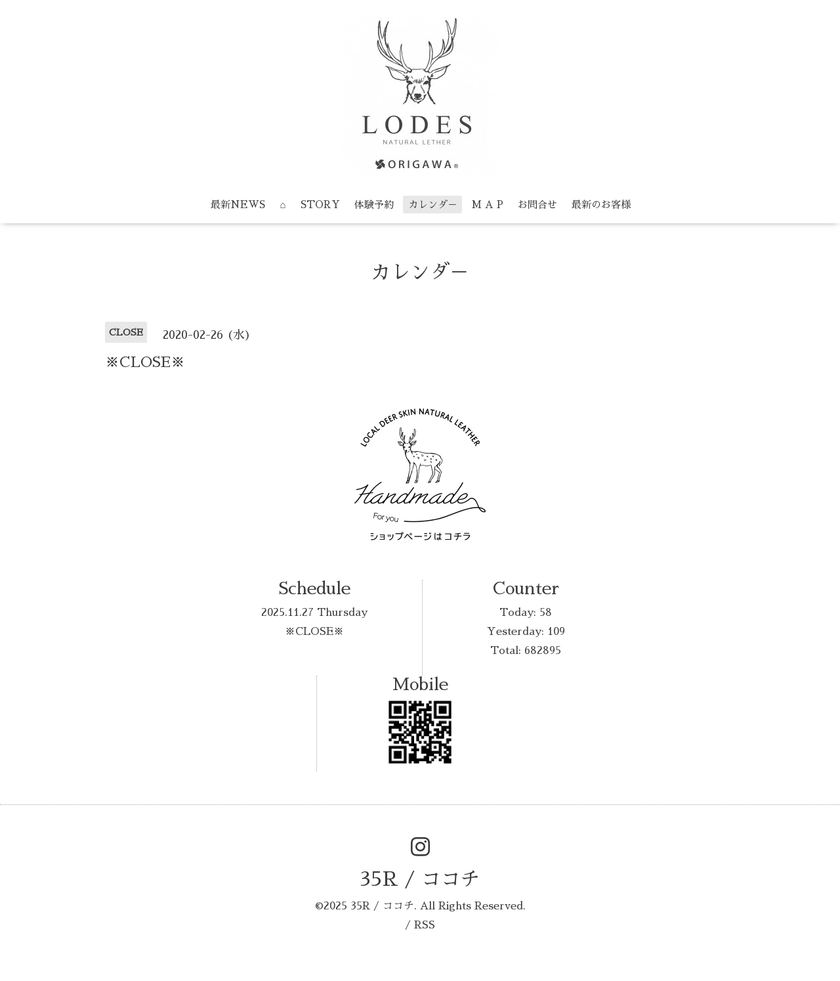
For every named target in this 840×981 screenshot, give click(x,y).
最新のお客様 (601, 204)
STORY (320, 204)
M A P (487, 204)
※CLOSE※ (314, 631)
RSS (424, 925)
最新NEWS (238, 204)
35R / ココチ (420, 879)
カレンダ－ (432, 204)
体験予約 (374, 204)
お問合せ (537, 204)
